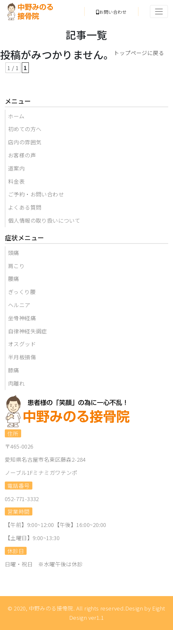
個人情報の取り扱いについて (44, 220)
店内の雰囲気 (24, 142)
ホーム (16, 116)
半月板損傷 (22, 357)
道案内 (16, 168)
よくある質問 (24, 207)
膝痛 (13, 370)
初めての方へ (24, 129)
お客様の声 (22, 155)
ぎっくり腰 (22, 292)
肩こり (16, 266)
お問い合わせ (111, 12)
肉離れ (16, 383)
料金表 (16, 181)
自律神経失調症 (27, 331)
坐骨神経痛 (22, 318)
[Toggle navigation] (159, 11)
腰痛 (13, 279)
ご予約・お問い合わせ (36, 194)
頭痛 (13, 253)
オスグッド (22, 344)
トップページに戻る (139, 53)
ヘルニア (19, 305)
